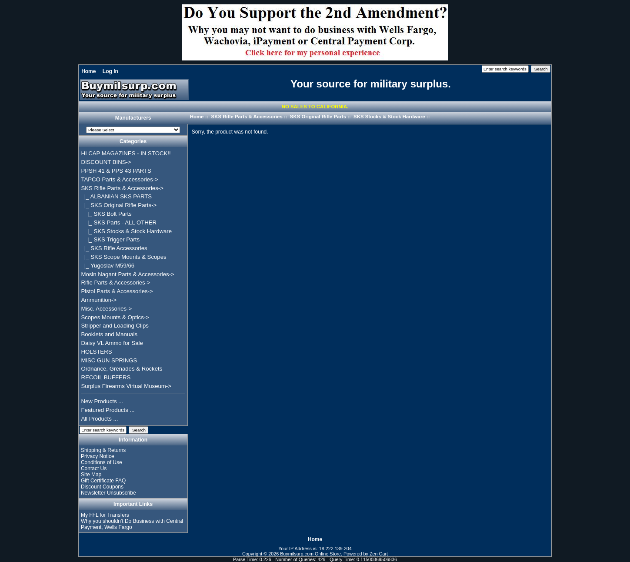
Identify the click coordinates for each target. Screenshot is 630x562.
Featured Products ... (107, 410)
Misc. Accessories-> (106, 308)
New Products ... (102, 401)
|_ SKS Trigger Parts (110, 239)
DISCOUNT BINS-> (106, 162)
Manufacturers (133, 118)
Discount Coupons (102, 487)
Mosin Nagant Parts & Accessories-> (127, 274)
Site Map (91, 475)
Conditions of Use (101, 462)
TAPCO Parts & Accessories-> (119, 179)
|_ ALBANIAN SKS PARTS (116, 196)
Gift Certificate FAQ (103, 481)
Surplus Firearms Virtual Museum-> (126, 386)
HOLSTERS (96, 351)
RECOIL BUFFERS (105, 377)
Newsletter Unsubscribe (108, 493)
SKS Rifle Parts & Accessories (247, 116)
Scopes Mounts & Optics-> (115, 317)
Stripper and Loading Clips (114, 325)
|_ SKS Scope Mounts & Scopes (123, 257)
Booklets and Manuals (109, 334)
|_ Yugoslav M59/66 (107, 265)
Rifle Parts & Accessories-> (115, 282)
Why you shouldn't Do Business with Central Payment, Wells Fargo (132, 524)
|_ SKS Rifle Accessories (114, 248)
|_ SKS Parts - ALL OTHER (119, 222)
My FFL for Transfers (105, 515)
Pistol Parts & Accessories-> (117, 291)
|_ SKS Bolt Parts (106, 214)
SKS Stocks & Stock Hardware (389, 116)
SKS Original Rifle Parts (318, 116)
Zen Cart (379, 553)
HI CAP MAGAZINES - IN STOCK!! (125, 153)
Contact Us (94, 468)
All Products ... (99, 418)
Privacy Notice (97, 456)
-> (122, 188)
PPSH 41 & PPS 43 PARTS (116, 170)
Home (88, 71)
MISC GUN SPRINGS (109, 360)
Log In (110, 71)
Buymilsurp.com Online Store (310, 553)
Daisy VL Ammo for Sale (112, 343)
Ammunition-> (99, 300)
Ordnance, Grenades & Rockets (121, 368)
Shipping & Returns (103, 450)
